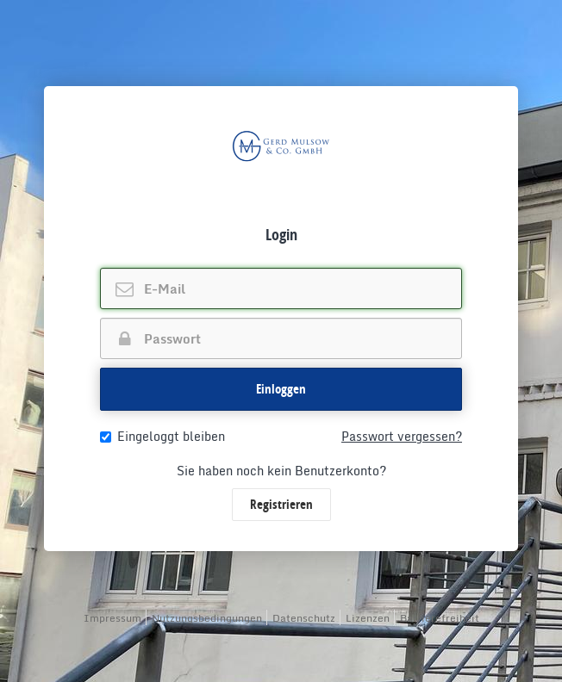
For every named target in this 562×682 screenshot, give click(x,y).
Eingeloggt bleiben (162, 436)
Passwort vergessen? (401, 436)
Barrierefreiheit (439, 618)
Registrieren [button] (281, 504)
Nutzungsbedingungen (207, 618)
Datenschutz (303, 618)
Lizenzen (368, 618)
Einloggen (281, 389)
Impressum (112, 618)
